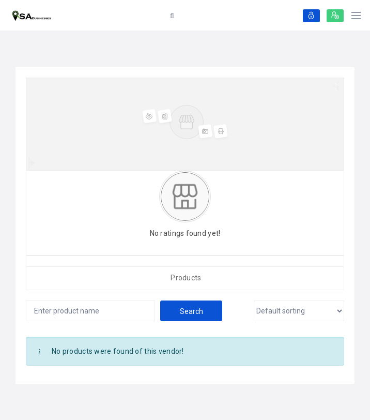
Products (186, 278)
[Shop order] (299, 311)
